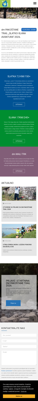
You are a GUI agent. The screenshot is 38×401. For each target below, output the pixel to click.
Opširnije (19, 104)
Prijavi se (13, 303)
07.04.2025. (7, 241)
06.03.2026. (7, 203)
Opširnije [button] (23, 391)
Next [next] (36, 13)
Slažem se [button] (19, 396)
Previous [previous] (2, 13)
